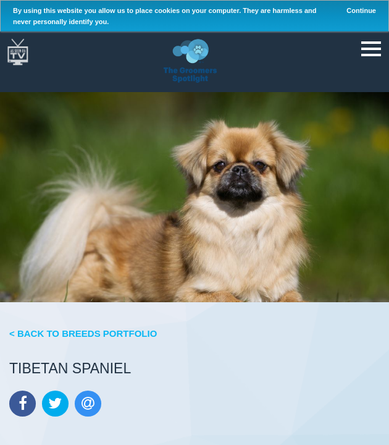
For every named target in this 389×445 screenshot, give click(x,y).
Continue (361, 10)
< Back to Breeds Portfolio (83, 333)
